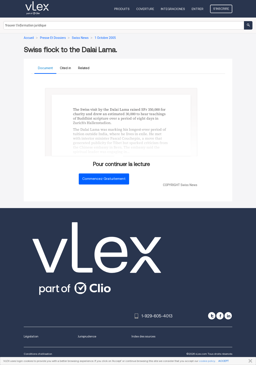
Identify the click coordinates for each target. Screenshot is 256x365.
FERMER (249, 361)
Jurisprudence (87, 336)
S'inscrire (221, 8)
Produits (122, 9)
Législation (31, 336)
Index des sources (143, 336)
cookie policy (207, 360)
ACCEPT (223, 360)
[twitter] (211, 315)
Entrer (197, 9)
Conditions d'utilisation (38, 353)
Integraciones (173, 9)
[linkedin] (228, 315)
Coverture (145, 9)
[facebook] (220, 315)
